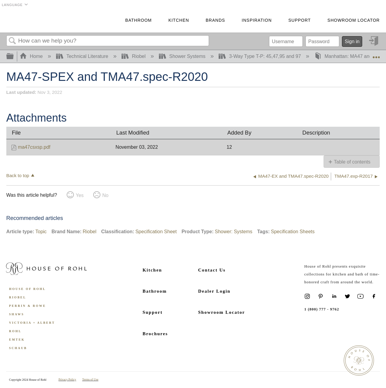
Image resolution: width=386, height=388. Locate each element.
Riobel (134, 56)
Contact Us (212, 270)
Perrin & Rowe (27, 305)
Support (299, 20)
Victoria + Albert (32, 322)
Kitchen (178, 20)
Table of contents (352, 161)
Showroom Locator (353, 20)
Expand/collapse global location (376, 54)
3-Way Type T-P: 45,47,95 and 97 (260, 56)
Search (12, 41)
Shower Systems (183, 56)
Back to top (17, 175)
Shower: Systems (233, 231)
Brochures (155, 333)
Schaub (18, 348)
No (105, 195)
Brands (215, 20)
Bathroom (138, 20)
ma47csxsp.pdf (34, 147)
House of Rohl (27, 289)
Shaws (16, 314)
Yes (80, 195)
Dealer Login (214, 291)
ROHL (15, 331)
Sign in (352, 41)
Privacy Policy (67, 379)
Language (12, 5)
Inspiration (257, 20)
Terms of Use (90, 379)
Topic (40, 231)
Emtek (17, 339)
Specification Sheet (156, 231)
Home (32, 56)
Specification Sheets (293, 231)
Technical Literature (83, 56)
